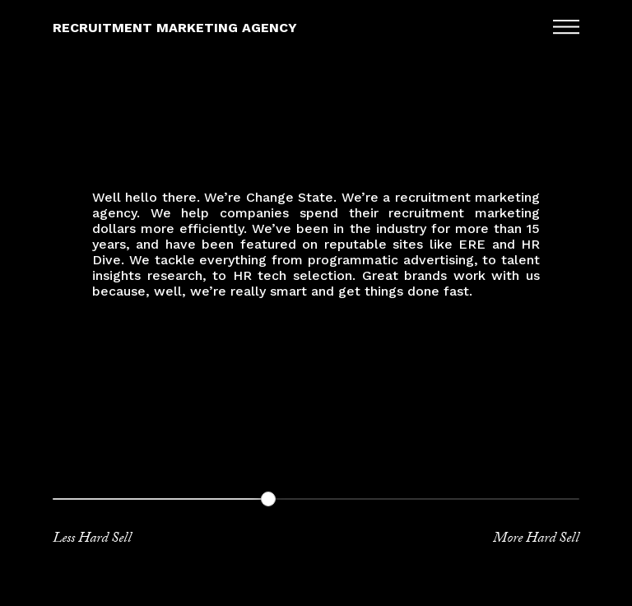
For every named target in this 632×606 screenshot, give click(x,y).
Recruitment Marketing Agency (175, 27)
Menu (566, 26)
